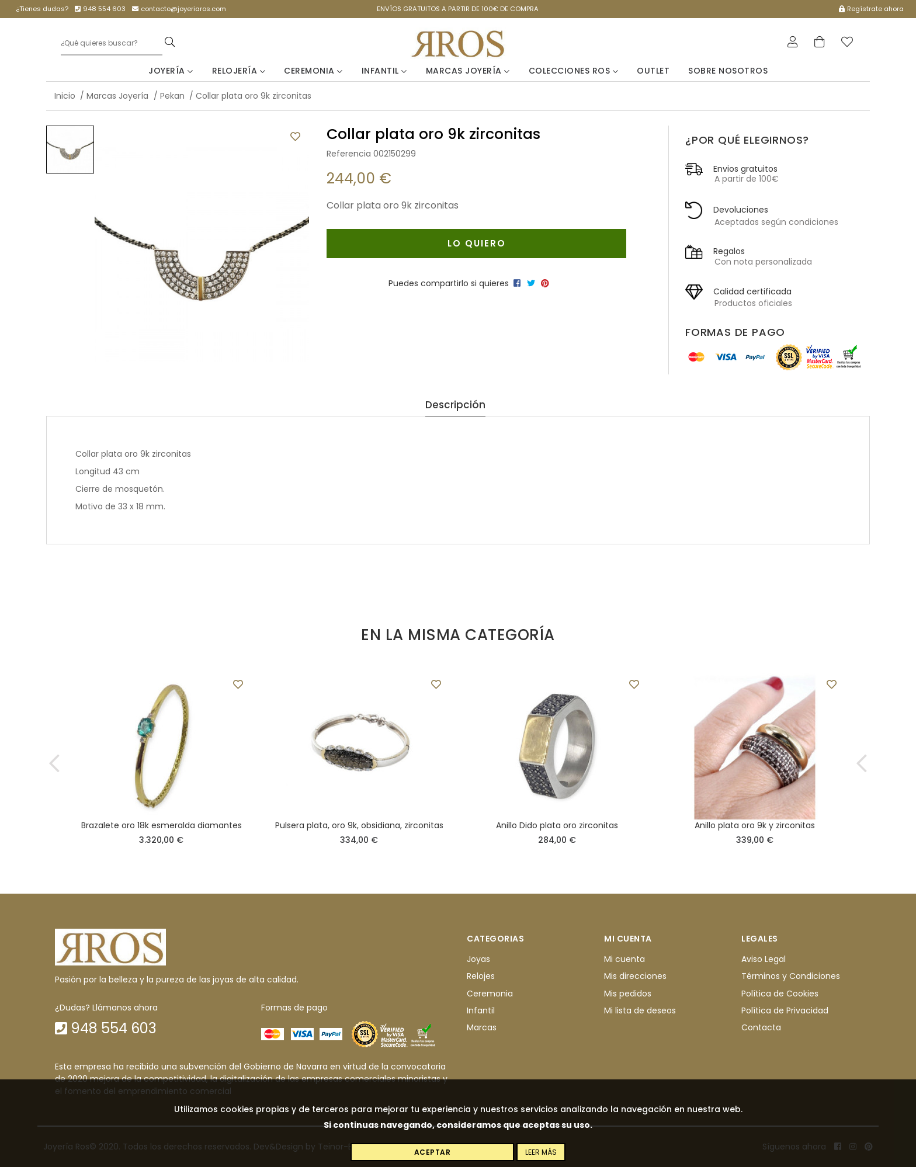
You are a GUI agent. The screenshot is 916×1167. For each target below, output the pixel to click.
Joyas (478, 959)
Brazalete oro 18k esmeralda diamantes (161, 825)
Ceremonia (313, 71)
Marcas (482, 1028)
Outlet (653, 71)
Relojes (481, 976)
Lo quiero (476, 243)
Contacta (761, 1028)
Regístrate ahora (871, 8)
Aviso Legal (763, 959)
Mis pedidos (627, 993)
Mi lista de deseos (640, 1010)
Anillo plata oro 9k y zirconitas (755, 825)
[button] (54, 763)
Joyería (170, 71)
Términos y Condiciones (790, 976)
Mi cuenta (624, 959)
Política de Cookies (779, 993)
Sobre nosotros (728, 71)
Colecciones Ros (574, 71)
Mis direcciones (635, 976)
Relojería (239, 71)
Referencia (349, 153)
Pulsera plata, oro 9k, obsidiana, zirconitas (359, 825)
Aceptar (432, 1152)
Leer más (541, 1152)
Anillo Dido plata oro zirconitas (557, 825)
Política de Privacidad (784, 1010)
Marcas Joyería (468, 71)
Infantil (384, 71)
